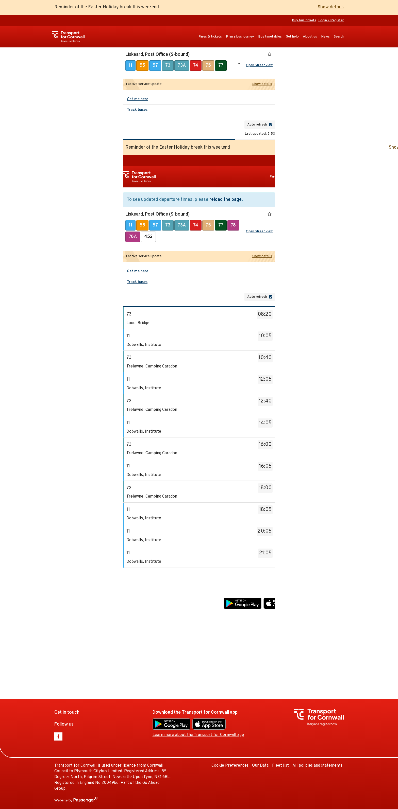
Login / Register (331, 20)
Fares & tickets (210, 36)
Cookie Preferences (301, 644)
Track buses (137, 110)
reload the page (225, 200)
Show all (239, 63)
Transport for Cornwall (71, 36)
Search (339, 36)
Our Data (331, 644)
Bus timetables (270, 36)
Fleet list (351, 644)
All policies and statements (317, 765)
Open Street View (259, 65)
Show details (331, 7)
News (325, 36)
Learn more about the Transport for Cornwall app (269, 614)
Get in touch (138, 591)
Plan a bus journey (240, 36)
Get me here (137, 99)
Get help (292, 36)
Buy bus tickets (304, 20)
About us (310, 36)
